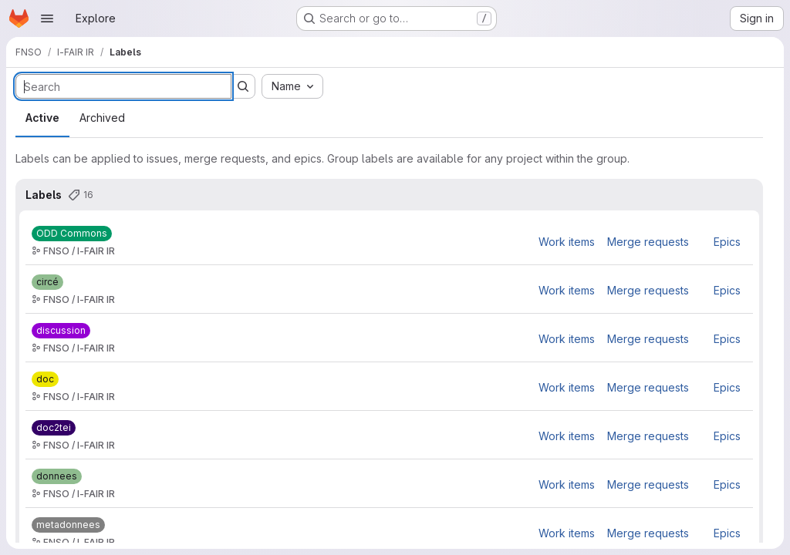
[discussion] (61, 330)
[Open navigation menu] (47, 18)
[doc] (45, 379)
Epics (727, 241)
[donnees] (57, 476)
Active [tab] (42, 117)
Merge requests (648, 241)
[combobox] (292, 86)
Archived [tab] (102, 117)
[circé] (47, 282)
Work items (566, 241)
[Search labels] (123, 86)
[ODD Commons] (72, 233)
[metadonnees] (68, 525)
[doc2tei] (54, 428)
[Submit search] (243, 86)
